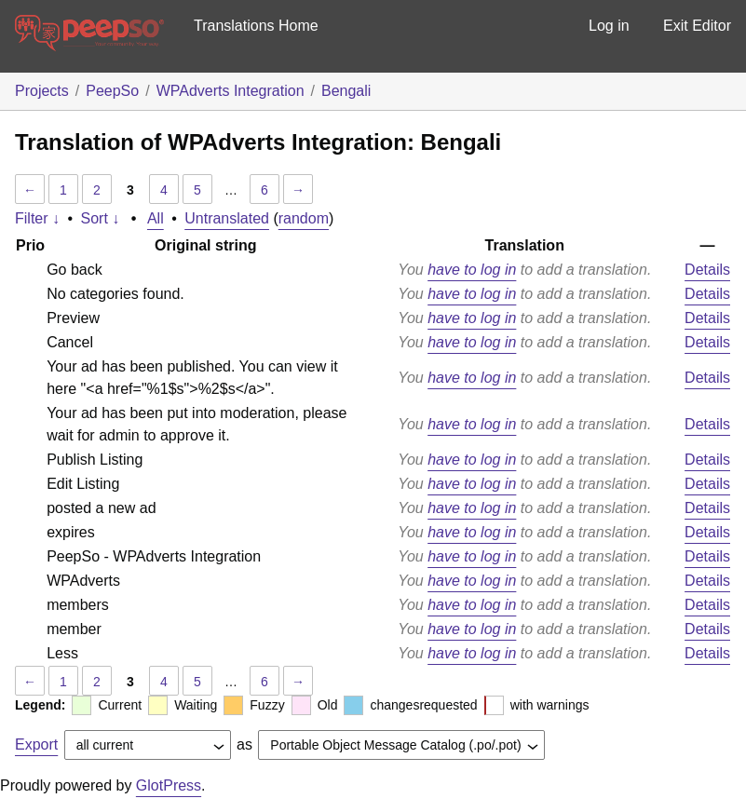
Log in (609, 26)
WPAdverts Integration (230, 91)
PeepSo (112, 91)
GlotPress (168, 785)
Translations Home (256, 26)
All (155, 218)
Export (36, 744)
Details (707, 269)
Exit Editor (697, 26)
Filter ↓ (37, 218)
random (303, 218)
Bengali (346, 91)
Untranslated (226, 218)
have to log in (471, 269)
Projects (42, 91)
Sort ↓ (100, 218)
